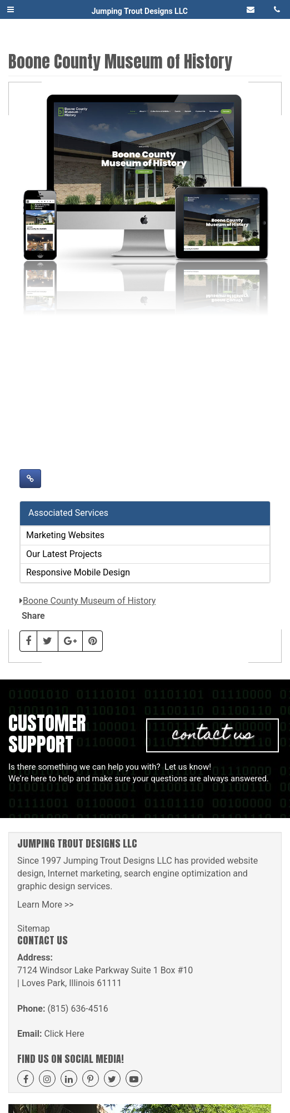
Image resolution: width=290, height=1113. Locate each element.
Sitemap (33, 928)
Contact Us (212, 735)
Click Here (64, 1033)
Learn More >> (45, 904)
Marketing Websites (65, 535)
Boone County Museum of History (89, 600)
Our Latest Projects (64, 554)
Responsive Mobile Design (78, 572)
